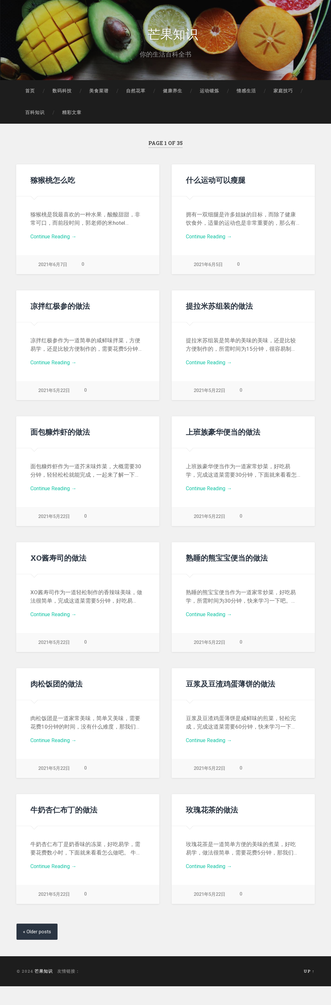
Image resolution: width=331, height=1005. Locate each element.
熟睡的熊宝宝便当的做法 (227, 560)
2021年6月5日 (208, 267)
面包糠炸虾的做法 (60, 434)
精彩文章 (71, 114)
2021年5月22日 (54, 393)
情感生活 (246, 92)
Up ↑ (309, 973)
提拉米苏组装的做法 (219, 308)
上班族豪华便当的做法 (223, 434)
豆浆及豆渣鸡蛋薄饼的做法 (230, 685)
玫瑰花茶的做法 (212, 811)
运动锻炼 (209, 92)
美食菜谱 (99, 92)
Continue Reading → (55, 238)
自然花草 (135, 92)
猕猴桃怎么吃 (52, 182)
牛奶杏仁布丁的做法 (63, 811)
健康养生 (172, 92)
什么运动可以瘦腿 (215, 182)
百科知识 (35, 114)
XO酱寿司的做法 (58, 560)
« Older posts (38, 933)
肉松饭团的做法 (56, 685)
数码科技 (62, 92)
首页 (30, 92)
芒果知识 (172, 34)
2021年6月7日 (52, 267)
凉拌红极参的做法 (60, 308)
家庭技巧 (283, 92)
